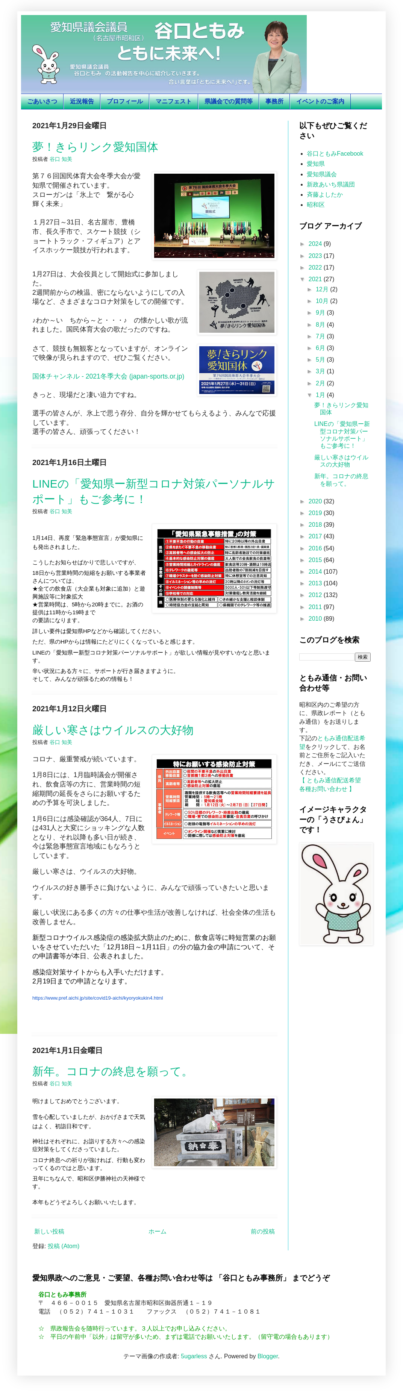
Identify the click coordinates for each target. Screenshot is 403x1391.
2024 (316, 244)
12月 (323, 289)
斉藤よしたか (325, 194)
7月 (321, 336)
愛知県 (316, 164)
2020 (316, 501)
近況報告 (82, 101)
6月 (321, 348)
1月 (321, 395)
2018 (316, 524)
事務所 (274, 101)
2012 (316, 595)
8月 (321, 324)
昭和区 (316, 205)
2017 (316, 536)
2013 (316, 583)
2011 (316, 607)
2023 (316, 256)
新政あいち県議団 (331, 184)
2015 (316, 560)
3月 (321, 371)
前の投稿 (263, 1231)
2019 (316, 513)
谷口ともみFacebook (335, 153)
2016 (316, 548)
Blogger (268, 1356)
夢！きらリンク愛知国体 (95, 147)
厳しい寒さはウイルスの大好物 (113, 730)
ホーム (157, 1231)
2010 (316, 618)
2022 (316, 267)
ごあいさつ (42, 101)
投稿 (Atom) (63, 1246)
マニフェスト (174, 101)
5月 (321, 359)
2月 (321, 383)
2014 (316, 571)
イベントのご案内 (320, 101)
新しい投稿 (49, 1231)
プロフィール (125, 101)
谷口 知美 (61, 159)
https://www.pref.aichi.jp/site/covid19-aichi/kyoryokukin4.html (97, 998)
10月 (323, 301)
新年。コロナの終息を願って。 (112, 1071)
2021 (316, 279)
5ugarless (194, 1356)
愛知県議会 (322, 174)
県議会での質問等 (229, 101)
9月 (321, 312)
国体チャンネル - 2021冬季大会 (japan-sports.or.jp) (108, 376)
